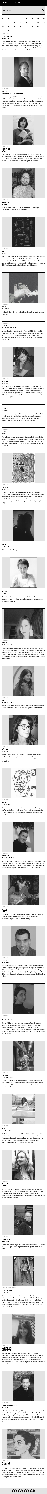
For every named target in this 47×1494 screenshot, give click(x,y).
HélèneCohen (5, 750)
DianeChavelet (6, 593)
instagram (32, 1491)
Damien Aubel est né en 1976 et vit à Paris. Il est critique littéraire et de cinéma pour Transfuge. (21, 209)
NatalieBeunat (5, 382)
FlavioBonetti (5, 433)
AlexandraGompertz (7, 1349)
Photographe (6, 542)
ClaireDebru (5, 910)
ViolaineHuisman (6, 1464)
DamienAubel (5, 203)
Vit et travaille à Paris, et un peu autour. (15, 550)
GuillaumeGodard (7, 1291)
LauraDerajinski (7, 1019)
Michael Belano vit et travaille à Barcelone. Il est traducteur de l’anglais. (23, 313)
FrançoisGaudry (6, 1240)
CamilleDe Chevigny (8, 857)
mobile (14, 1491)
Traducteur (6, 33)
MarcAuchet (5, 252)
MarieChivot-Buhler (9, 701)
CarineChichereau (7, 644)
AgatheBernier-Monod (9, 327)
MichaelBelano (6, 308)
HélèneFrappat (6, 1185)
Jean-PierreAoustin (8, 37)
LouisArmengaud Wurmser (12, 92)
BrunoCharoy (5, 546)
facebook (26, 1491)
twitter (20, 1491)
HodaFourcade (6, 1129)
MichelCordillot (6, 804)
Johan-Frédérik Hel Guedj (10, 1406)
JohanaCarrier (6, 488)
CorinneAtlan (6, 150)
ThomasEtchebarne (7, 1076)
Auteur (4, 1288)
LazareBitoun (5, 410)
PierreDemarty (6, 961)
